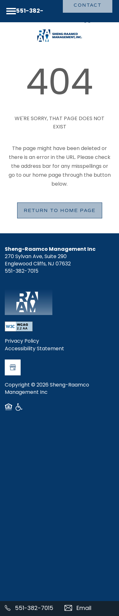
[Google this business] (13, 367)
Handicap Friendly (19, 409)
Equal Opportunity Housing (8, 409)
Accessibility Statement (34, 349)
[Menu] (11, 11)
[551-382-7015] (30, 608)
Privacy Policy (22, 342)
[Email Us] (89, 608)
